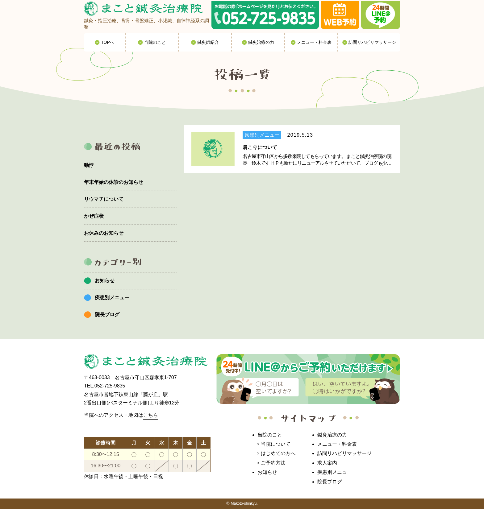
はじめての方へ (278, 453)
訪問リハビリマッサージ (344, 453)
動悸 (89, 165)
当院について (275, 444)
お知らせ (105, 280)
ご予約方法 (273, 463)
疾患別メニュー (112, 297)
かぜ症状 (94, 216)
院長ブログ (107, 314)
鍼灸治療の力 (332, 434)
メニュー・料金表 (337, 444)
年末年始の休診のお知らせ (113, 182)
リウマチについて (103, 199)
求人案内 (327, 463)
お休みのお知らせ (103, 233)
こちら (150, 415)
